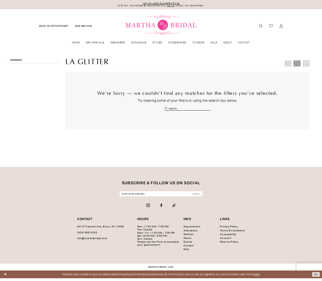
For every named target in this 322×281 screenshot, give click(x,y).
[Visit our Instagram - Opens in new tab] (148, 208)
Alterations (190, 233)
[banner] (161, 26)
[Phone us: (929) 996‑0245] (83, 27)
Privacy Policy (229, 229)
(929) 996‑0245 (87, 235)
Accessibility (228, 237)
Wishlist (188, 237)
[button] (281, 27)
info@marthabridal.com (92, 241)
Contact (188, 248)
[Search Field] (187, 110)
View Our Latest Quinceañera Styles (161, 4)
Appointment (191, 229)
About (187, 241)
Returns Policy (229, 244)
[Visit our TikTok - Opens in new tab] (174, 208)
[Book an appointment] (53, 27)
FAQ (186, 252)
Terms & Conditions (232, 233)
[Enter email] (161, 196)
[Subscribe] (204, 196)
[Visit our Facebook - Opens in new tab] (161, 208)
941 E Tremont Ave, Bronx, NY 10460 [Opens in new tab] (100, 229)
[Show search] (261, 27)
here (256, 277)
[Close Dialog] (5, 277)
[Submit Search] (166, 110)
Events (187, 244)
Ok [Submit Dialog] (315, 276)
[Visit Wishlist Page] (271, 27)
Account (225, 241)
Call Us (172, 7)
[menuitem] (53, 27)
